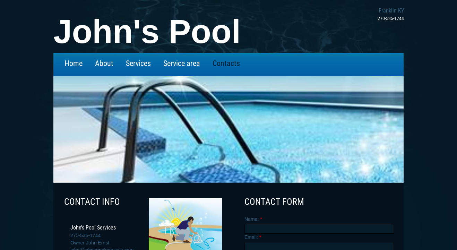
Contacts (226, 63)
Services (138, 63)
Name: (253, 219)
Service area (181, 63)
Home (73, 63)
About (104, 63)
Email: (252, 237)
